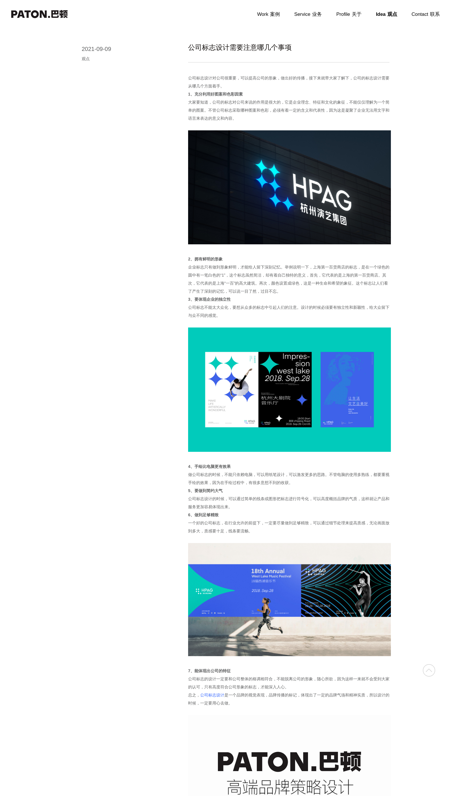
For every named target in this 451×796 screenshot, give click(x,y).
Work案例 (268, 14)
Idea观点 (386, 14)
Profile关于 (349, 14)
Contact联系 (426, 14)
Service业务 (308, 14)
